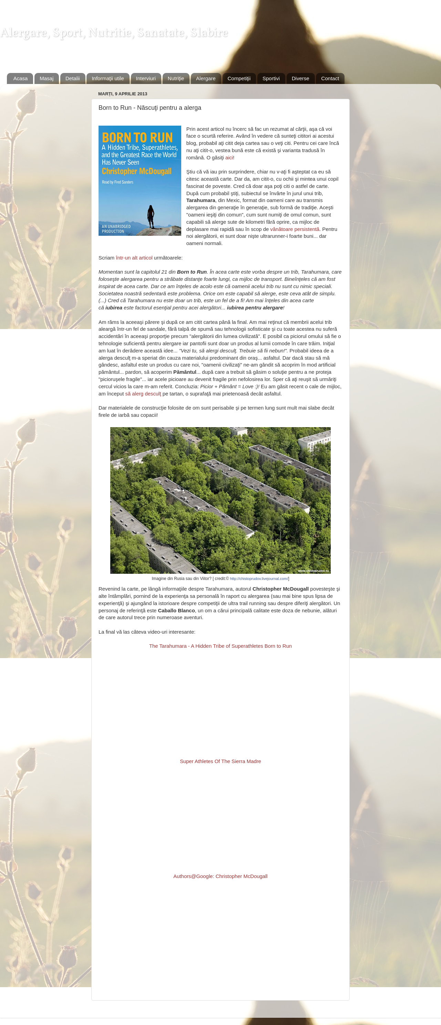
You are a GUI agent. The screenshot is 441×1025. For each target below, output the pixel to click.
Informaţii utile (108, 78)
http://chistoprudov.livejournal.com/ (259, 579)
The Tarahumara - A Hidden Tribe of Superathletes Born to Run (220, 646)
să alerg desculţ (143, 394)
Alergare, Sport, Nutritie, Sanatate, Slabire (114, 33)
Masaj (46, 78)
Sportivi (271, 78)
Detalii (72, 78)
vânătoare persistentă (294, 229)
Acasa (20, 78)
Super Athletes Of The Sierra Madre (220, 761)
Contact (330, 78)
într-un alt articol (134, 258)
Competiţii (239, 78)
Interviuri (146, 78)
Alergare (206, 78)
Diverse (300, 78)
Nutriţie (176, 78)
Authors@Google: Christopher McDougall (220, 876)
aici (229, 157)
